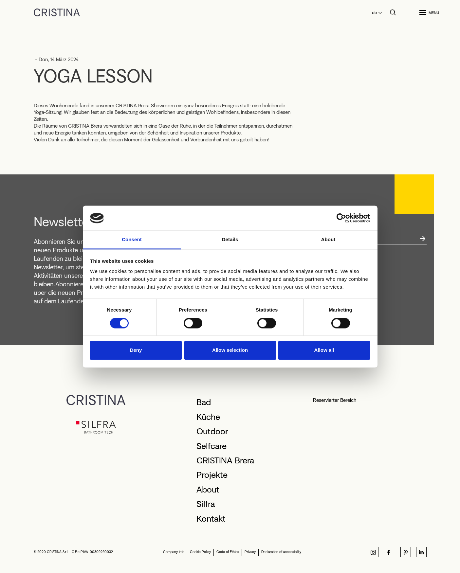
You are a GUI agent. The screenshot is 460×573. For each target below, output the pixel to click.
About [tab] (328, 239)
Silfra (205, 504)
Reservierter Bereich (334, 400)
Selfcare (211, 446)
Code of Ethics (227, 552)
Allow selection (230, 350)
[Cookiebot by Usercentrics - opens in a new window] (341, 218)
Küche (208, 417)
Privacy (250, 552)
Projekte (212, 475)
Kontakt (211, 518)
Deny (136, 350)
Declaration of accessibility (281, 552)
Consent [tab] (132, 239)
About (207, 489)
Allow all (324, 350)
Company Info (173, 552)
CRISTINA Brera (225, 460)
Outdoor (212, 431)
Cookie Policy (200, 552)
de (374, 12)
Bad (203, 402)
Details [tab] (230, 239)
